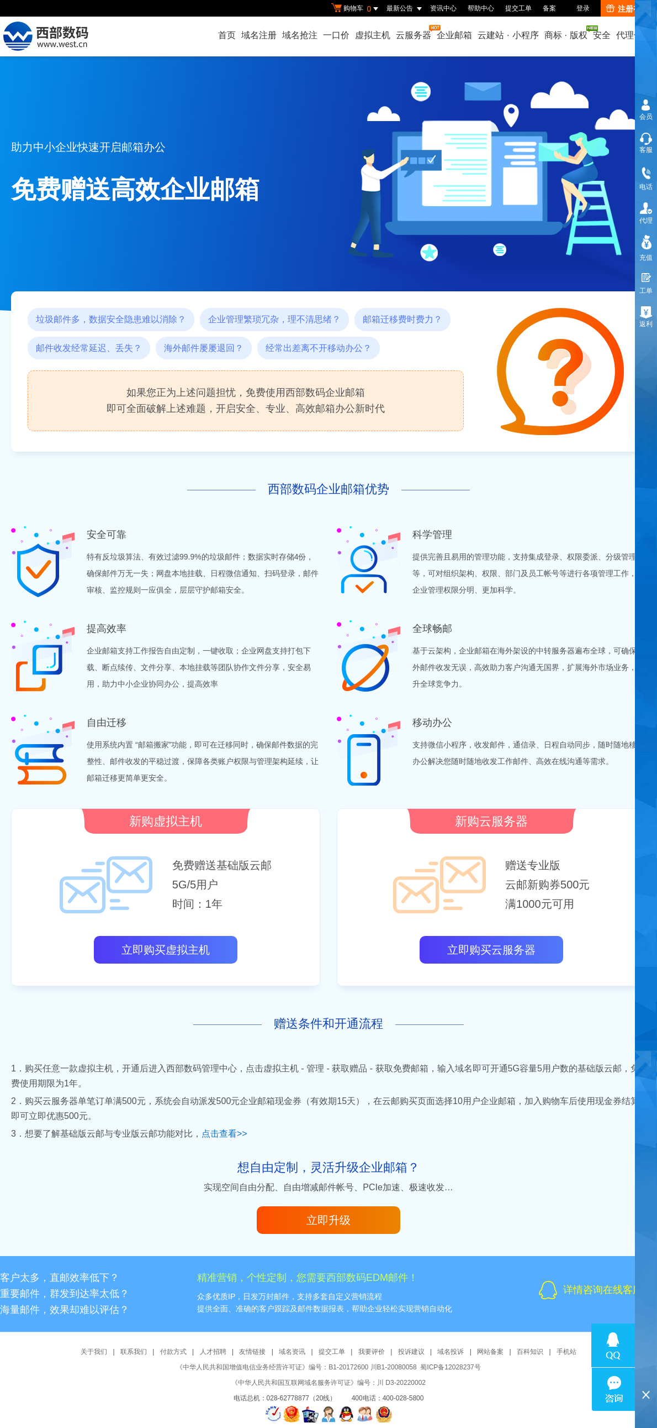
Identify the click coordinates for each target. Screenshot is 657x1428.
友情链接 (252, 1352)
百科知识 (530, 1352)
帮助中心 (481, 8)
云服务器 (414, 32)
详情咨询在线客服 (603, 1289)
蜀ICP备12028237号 (450, 1367)
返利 (646, 324)
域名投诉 (450, 1352)
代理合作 (633, 35)
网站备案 (490, 1352)
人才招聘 (213, 1352)
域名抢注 (299, 35)
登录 (583, 8)
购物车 (356, 8)
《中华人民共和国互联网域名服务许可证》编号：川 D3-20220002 (328, 1383)
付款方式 (173, 1352)
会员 (646, 117)
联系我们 (133, 1352)
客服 (646, 150)
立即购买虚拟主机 (165, 950)
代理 (646, 220)
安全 (602, 35)
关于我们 (94, 1352)
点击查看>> (224, 1133)
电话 (646, 187)
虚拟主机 (372, 35)
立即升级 (328, 1220)
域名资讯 (292, 1352)
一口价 (336, 35)
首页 (227, 35)
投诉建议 (411, 1352)
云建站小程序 (508, 35)
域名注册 (259, 35)
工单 (646, 291)
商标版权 (566, 32)
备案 (549, 8)
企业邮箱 (454, 35)
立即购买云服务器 (491, 950)
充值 (646, 257)
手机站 (566, 1352)
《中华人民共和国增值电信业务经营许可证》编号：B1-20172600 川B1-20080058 (296, 1367)
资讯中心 (443, 8)
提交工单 (518, 8)
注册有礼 (627, 8)
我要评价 (371, 1352)
